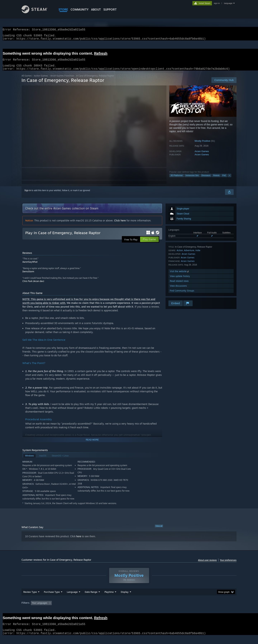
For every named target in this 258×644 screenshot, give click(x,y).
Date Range (91, 596)
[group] (129, 607)
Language (72, 596)
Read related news (179, 285)
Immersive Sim (192, 180)
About (96, 9)
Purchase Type (52, 596)
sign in (217, 3)
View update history (180, 280)
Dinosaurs (206, 180)
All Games (27, 80)
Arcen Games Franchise (62, 80)
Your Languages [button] (39, 607)
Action (180, 254)
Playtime (109, 596)
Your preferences (228, 564)
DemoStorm (28, 275)
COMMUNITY (80, 9)
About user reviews (207, 564)
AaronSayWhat (29, 266)
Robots (216, 180)
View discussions (178, 290)
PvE (224, 180)
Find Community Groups (182, 295)
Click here (120, 224)
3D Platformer (177, 180)
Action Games (41, 80)
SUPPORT (110, 9)
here (78, 540)
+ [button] (229, 180)
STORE (63, 9)
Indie (197, 254)
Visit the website (179, 275)
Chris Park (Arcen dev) (33, 285)
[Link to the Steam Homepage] (34, 12)
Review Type (30, 596)
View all (159, 530)
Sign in (27, 194)
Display (124, 596)
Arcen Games (202, 155)
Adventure (189, 254)
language (228, 3)
